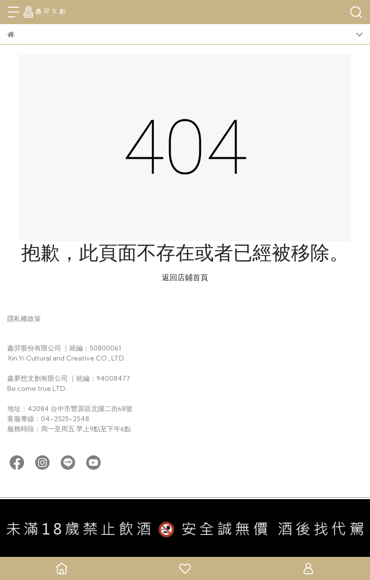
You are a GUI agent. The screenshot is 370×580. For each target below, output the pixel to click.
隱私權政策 (24, 318)
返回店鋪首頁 (185, 277)
